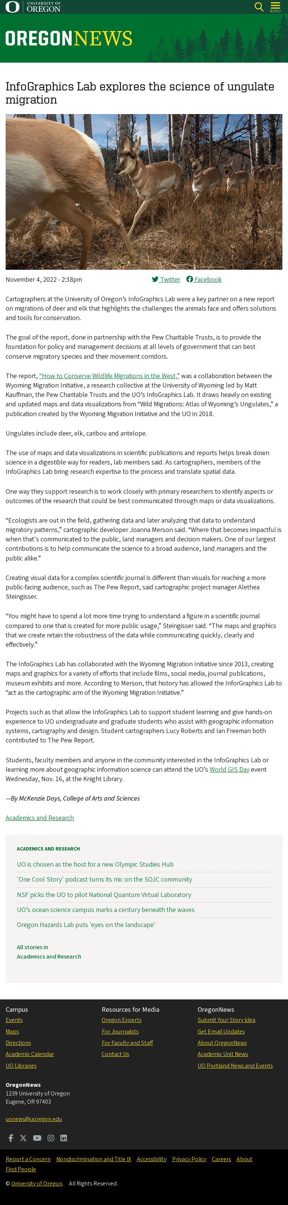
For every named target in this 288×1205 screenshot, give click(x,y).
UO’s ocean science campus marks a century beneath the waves (106, 909)
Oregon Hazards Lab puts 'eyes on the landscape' (86, 925)
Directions (18, 1043)
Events (14, 1020)
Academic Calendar (30, 1054)
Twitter (166, 279)
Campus (17, 1009)
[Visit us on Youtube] (37, 1139)
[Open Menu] (275, 7)
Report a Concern (28, 1159)
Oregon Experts (121, 1020)
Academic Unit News (223, 1054)
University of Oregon (36, 1183)
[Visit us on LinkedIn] (63, 1139)
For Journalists (120, 1032)
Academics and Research (40, 818)
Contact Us (115, 1054)
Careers (221, 1159)
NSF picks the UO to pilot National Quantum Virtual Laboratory (104, 894)
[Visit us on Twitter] (23, 1139)
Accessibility (151, 1159)
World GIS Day (229, 769)
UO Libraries (21, 1066)
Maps (12, 1032)
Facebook (204, 279)
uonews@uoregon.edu (34, 1119)
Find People (21, 1169)
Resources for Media (130, 1009)
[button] (144, 267)
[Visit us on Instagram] (51, 1139)
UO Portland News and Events (235, 1066)
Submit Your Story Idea (226, 1020)
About (244, 1159)
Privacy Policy (189, 1159)
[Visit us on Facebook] (11, 1139)
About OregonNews (222, 1043)
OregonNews (216, 1009)
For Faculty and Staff (127, 1043)
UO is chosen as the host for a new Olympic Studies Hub (95, 864)
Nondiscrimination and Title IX (93, 1159)
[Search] (259, 7)
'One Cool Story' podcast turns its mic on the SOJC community (104, 879)
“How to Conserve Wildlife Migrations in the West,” (109, 376)
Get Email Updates (221, 1032)
